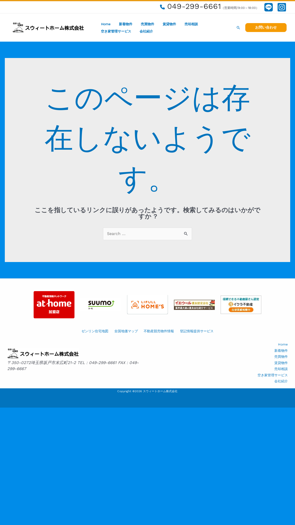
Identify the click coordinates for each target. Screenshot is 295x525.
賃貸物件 (163, 24)
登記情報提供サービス (197, 331)
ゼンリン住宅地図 (94, 331)
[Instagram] (282, 7)
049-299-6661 (194, 6)
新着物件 (123, 24)
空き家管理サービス (212, 24)
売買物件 (143, 24)
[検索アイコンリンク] (238, 28)
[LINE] (268, 7)
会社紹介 (106, 31)
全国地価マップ (126, 331)
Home (105, 24)
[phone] (162, 7)
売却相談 (183, 24)
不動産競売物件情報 (159, 331)
